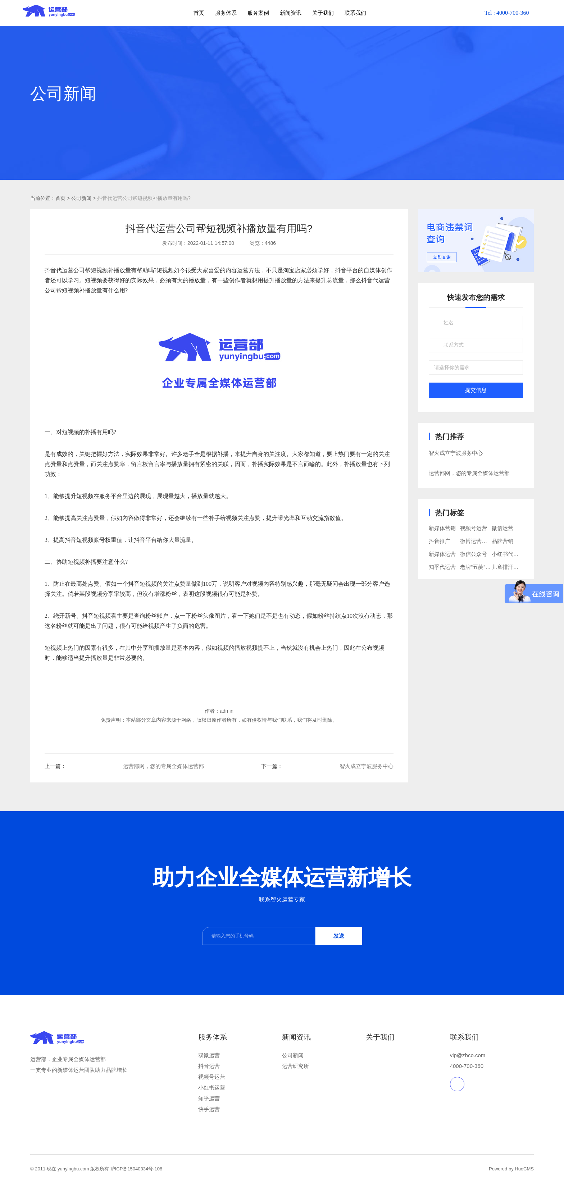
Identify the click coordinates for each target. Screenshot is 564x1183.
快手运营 (209, 1109)
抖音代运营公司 (65, 270)
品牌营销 (502, 541)
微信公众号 (473, 554)
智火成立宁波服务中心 (367, 766)
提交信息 (476, 390)
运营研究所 (295, 1066)
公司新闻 (293, 1055)
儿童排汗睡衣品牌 (513, 567)
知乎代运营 (442, 567)
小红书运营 (211, 1087)
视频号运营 (473, 528)
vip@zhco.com (468, 1055)
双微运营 (209, 1055)
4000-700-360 (466, 1066)
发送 (338, 936)
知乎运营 (209, 1098)
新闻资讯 (290, 13)
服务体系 (226, 13)
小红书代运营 (508, 554)
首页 (199, 13)
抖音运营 (209, 1066)
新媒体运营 (442, 554)
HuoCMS (524, 1168)
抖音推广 (439, 541)
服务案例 (258, 13)
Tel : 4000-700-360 (507, 13)
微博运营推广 (476, 541)
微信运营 (502, 528)
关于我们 (323, 13)
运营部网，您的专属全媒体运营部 (163, 766)
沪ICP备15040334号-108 (136, 1168)
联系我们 (355, 13)
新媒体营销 (442, 528)
